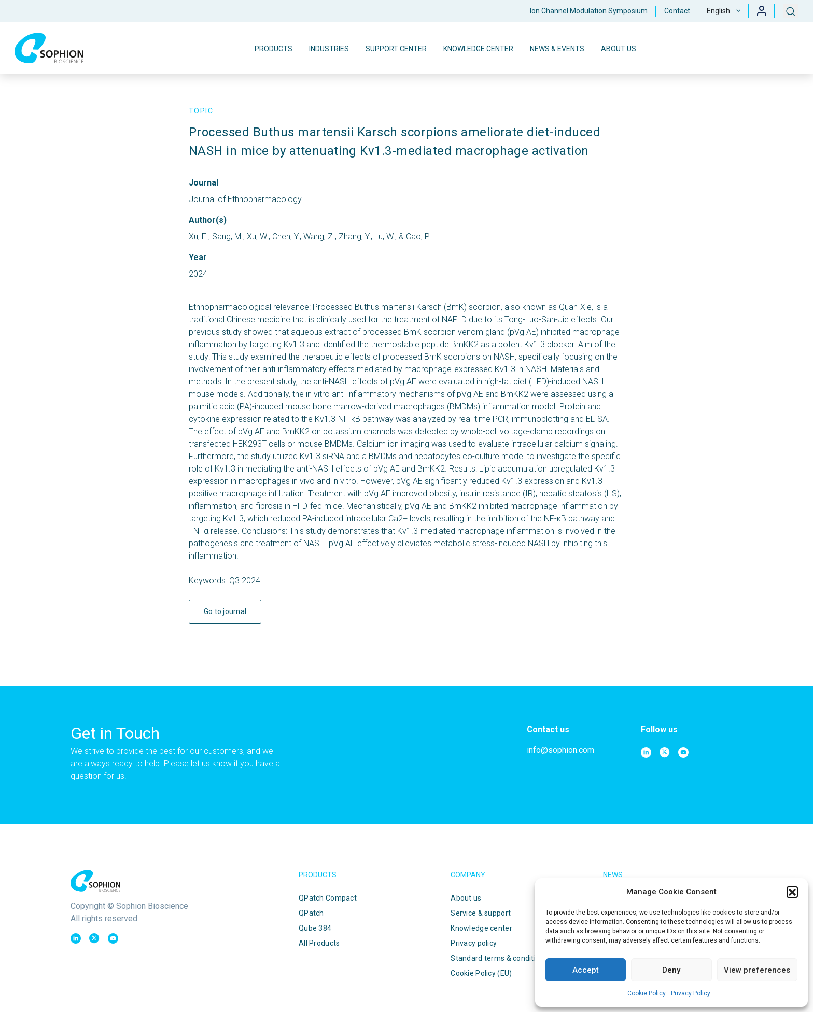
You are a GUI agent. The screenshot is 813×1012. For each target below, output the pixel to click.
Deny (671, 970)
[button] (792, 892)
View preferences (757, 970)
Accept (585, 970)
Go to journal (225, 611)
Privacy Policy (690, 993)
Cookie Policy (646, 993)
